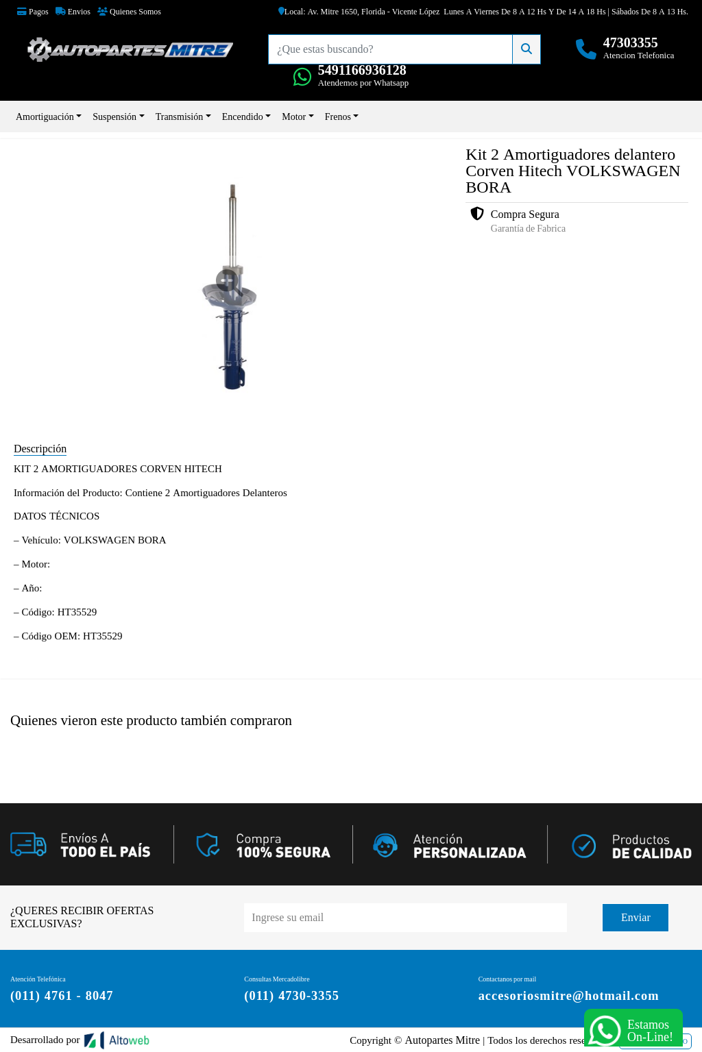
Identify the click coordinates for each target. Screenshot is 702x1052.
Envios (73, 11)
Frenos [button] (338, 116)
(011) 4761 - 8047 (60, 995)
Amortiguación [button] (45, 116)
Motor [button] (294, 116)
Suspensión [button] (114, 116)
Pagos (33, 11)
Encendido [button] (242, 116)
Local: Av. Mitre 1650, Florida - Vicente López (359, 11)
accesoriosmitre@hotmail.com (567, 995)
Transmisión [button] (180, 116)
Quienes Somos (129, 11)
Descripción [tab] (40, 447)
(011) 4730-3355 (290, 995)
